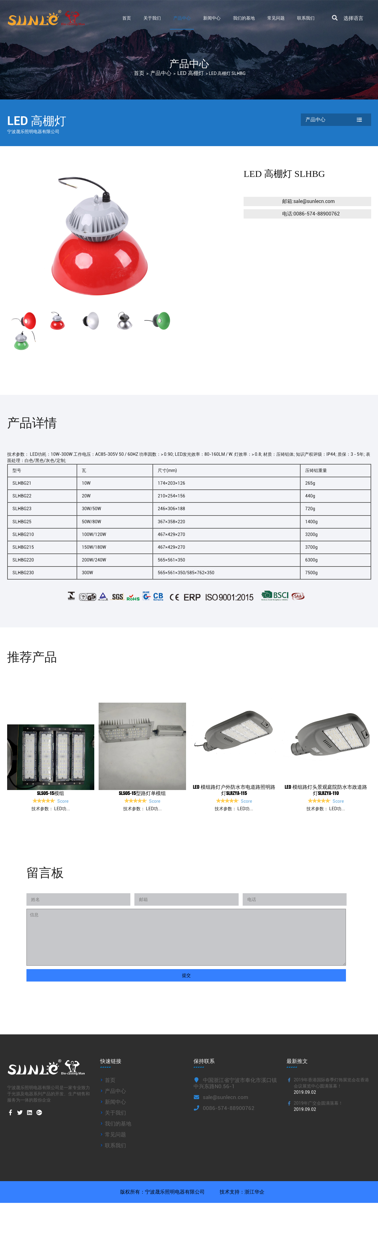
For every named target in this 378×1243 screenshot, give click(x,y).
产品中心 (182, 18)
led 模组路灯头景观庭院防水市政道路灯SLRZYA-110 (326, 790)
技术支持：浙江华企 (241, 1192)
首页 (126, 18)
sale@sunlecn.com (221, 1097)
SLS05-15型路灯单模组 (142, 793)
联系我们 (306, 18)
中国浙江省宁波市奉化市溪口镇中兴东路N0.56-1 (235, 1083)
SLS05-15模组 (50, 793)
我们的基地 (244, 18)
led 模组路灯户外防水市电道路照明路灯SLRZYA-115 (234, 790)
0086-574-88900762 (224, 1108)
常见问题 (276, 18)
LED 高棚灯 (190, 73)
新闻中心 (212, 18)
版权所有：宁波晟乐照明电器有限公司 (162, 1192)
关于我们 (152, 18)
